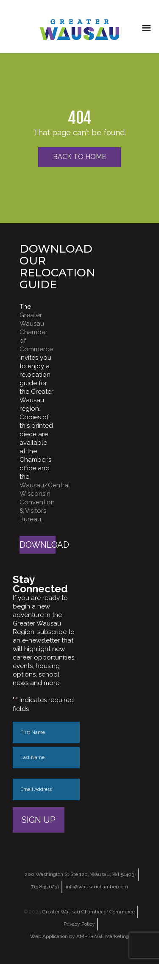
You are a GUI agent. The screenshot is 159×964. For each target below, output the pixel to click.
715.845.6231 (45, 887)
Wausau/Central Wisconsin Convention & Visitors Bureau (45, 502)
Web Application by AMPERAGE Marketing (79, 936)
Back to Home (79, 157)
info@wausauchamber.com (97, 887)
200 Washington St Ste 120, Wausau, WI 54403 (79, 874)
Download (38, 545)
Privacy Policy (79, 924)
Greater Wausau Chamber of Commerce (36, 332)
